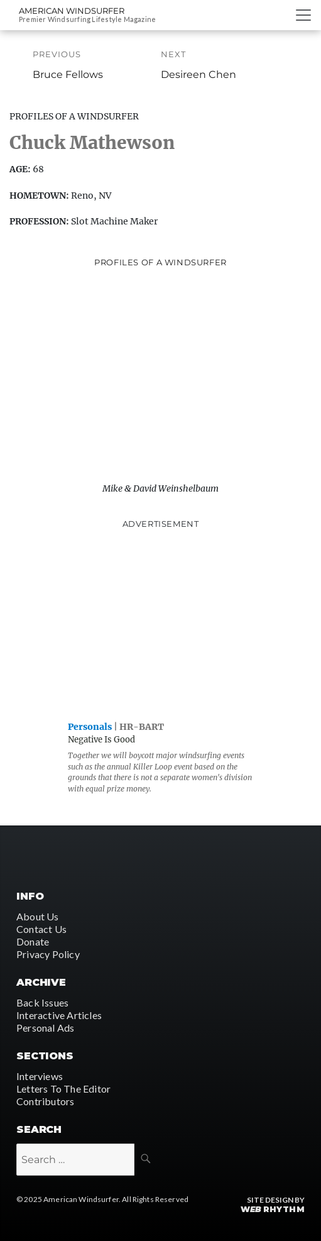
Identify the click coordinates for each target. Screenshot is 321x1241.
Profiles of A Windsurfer (160, 262)
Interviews (39, 1076)
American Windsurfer (71, 11)
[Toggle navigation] (303, 15)
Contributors (45, 1101)
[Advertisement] (161, 622)
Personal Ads (45, 1028)
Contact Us (41, 929)
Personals (90, 726)
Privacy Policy (48, 954)
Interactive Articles (59, 1015)
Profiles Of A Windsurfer (74, 116)
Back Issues (42, 1002)
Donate (32, 941)
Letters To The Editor (63, 1089)
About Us (37, 916)
